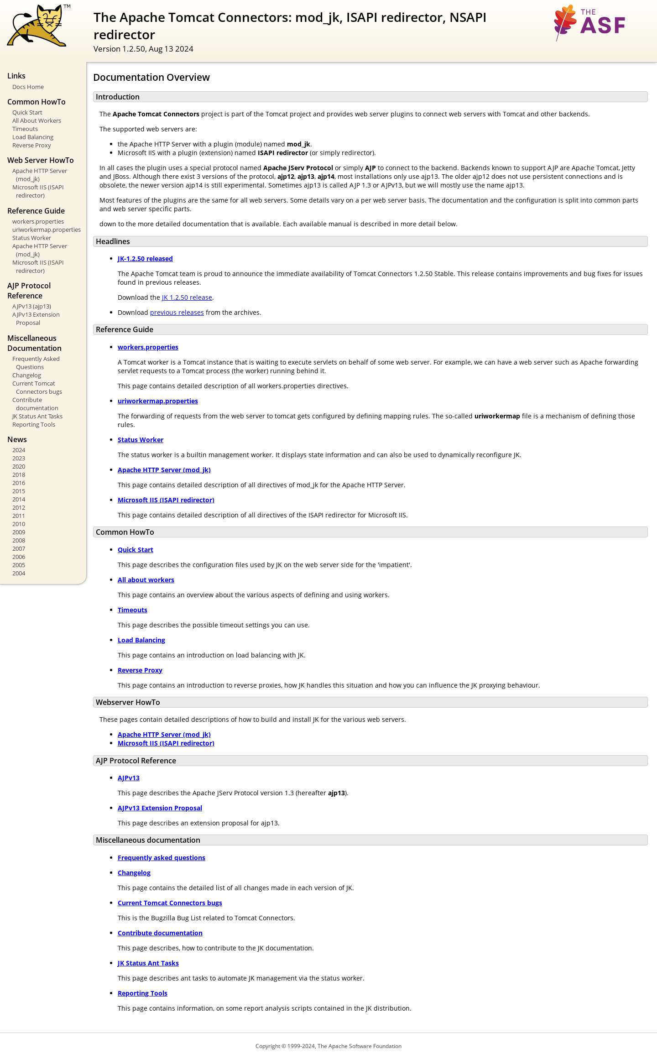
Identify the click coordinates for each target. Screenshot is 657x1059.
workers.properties (38, 221)
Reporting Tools (33, 424)
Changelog (26, 375)
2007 (18, 548)
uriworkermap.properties (46, 229)
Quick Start (27, 112)
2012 (18, 507)
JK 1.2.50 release (187, 297)
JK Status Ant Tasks (37, 416)
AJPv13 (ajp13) (31, 306)
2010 (18, 524)
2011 (18, 515)
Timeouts (25, 129)
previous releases (177, 312)
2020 (18, 466)
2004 (18, 573)
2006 (18, 557)
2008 (18, 540)
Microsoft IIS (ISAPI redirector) (38, 191)
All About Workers (36, 120)
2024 (18, 450)
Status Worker (31, 238)
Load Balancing (32, 137)
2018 (18, 474)
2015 (18, 491)
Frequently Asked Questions (36, 363)
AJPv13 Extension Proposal (36, 318)
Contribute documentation (35, 404)
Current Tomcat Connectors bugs (37, 387)
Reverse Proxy (31, 145)
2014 (18, 499)
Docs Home (28, 87)
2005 (18, 565)
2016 (18, 483)
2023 (18, 458)
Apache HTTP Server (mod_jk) (39, 175)
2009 (18, 532)
